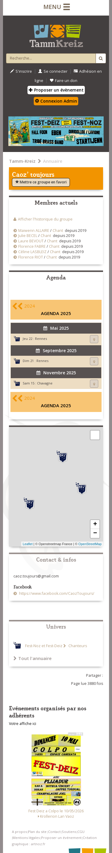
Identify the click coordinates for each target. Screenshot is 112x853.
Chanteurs (77, 645)
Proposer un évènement (56, 90)
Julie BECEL (28, 235)
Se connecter (52, 71)
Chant (58, 230)
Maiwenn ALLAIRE (33, 230)
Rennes (41, 338)
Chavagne (45, 383)
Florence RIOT (30, 257)
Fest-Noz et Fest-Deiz (43, 645)
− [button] (95, 533)
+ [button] (95, 524)
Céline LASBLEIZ (32, 251)
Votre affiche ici (22, 723)
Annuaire (52, 161)
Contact (54, 831)
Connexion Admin (56, 101)
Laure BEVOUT (31, 241)
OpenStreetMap (90, 544)
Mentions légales (26, 837)
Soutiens (69, 831)
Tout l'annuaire (32, 658)
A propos (19, 831)
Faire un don (63, 80)
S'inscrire (21, 71)
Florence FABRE (32, 246)
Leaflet (28, 544)
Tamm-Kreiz (22, 161)
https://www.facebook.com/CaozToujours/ (56, 593)
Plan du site (37, 831)
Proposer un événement (61, 837)
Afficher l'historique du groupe (45, 219)
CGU (81, 831)
